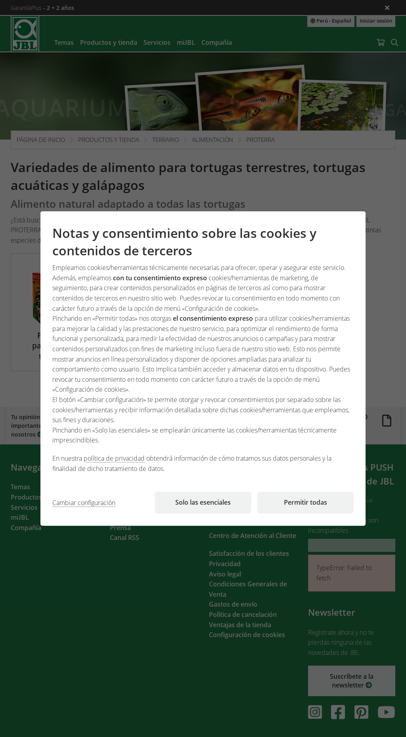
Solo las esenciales (203, 502)
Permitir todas (305, 502)
